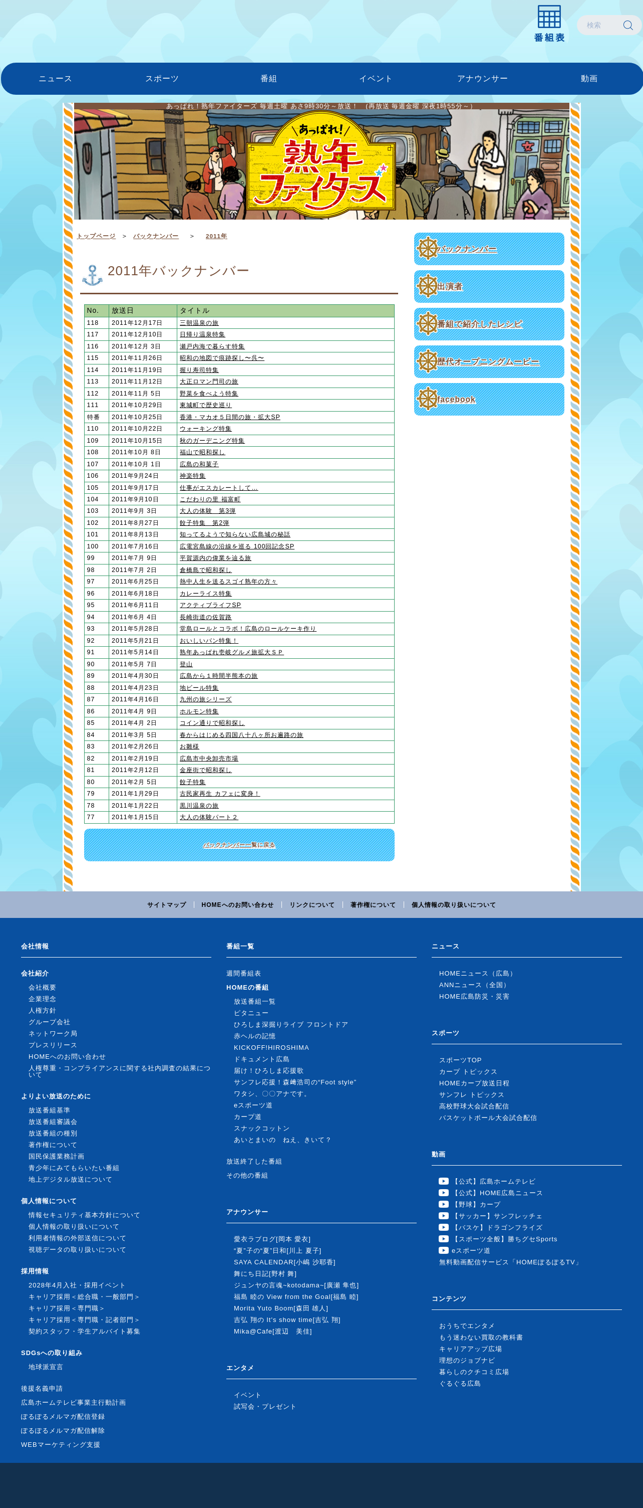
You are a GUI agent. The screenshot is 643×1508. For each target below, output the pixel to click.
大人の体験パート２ (209, 817)
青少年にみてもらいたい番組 (74, 1168)
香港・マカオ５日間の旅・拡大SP (230, 417)
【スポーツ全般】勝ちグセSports (505, 1239)
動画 (589, 78)
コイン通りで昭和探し (212, 722)
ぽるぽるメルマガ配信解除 (63, 1430)
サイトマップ (166, 904)
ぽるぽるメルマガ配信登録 (63, 1416)
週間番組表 (243, 973)
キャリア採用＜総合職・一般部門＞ (85, 1296)
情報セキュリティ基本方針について (85, 1215)
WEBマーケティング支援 (61, 1444)
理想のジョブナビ (467, 1360)
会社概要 (43, 987)
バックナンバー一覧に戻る (239, 845)
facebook (456, 399)
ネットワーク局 (53, 1033)
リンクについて (312, 904)
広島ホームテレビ (53, 25)
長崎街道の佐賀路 (206, 617)
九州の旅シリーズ (206, 699)
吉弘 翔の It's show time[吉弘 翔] (287, 1319)
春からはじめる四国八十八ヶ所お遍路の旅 (241, 734)
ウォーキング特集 (206, 428)
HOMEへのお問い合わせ (238, 904)
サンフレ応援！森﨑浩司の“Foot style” (295, 1082)
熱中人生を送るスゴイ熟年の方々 (228, 581)
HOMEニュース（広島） (478, 973)
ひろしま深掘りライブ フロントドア (291, 1024)
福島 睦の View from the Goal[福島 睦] (296, 1296)
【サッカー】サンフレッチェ (497, 1216)
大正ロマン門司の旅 (209, 381)
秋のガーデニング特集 (212, 440)
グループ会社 (50, 1022)
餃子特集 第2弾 (204, 522)
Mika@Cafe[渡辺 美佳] (273, 1331)
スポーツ (162, 78)
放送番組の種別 (53, 1133)
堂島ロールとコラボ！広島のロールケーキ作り (248, 628)
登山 (186, 664)
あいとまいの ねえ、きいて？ (283, 1140)
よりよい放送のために (56, 1096)
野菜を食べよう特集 (209, 393)
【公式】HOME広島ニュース (497, 1193)
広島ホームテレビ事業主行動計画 (73, 1402)
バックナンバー (467, 249)
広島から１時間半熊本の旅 (219, 675)
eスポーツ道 (253, 1105)
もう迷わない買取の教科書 (481, 1337)
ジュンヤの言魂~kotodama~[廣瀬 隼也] (296, 1285)
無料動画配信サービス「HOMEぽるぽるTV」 (510, 1262)
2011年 (216, 236)
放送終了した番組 (254, 1161)
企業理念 (43, 999)
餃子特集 (193, 782)
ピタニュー (251, 1013)
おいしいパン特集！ (209, 640)
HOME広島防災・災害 (474, 996)
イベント (376, 78)
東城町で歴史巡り (206, 405)
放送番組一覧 (255, 1001)
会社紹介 (35, 973)
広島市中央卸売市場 (209, 758)
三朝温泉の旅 (199, 322)
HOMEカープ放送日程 (474, 1083)
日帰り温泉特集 (202, 334)
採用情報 (35, 1271)
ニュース (56, 78)
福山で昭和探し (202, 452)
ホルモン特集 (199, 711)
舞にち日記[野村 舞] (265, 1273)
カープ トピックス (468, 1071)
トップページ (96, 236)
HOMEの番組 (247, 987)
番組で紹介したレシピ (479, 324)
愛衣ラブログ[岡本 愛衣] (272, 1239)
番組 (268, 78)
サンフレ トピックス (472, 1094)
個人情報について (49, 1201)
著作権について (373, 904)
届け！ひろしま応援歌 (269, 1070)
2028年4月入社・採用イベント (77, 1285)
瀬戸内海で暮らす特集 (212, 346)
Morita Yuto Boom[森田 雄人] (281, 1308)
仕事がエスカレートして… (219, 487)
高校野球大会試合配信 (474, 1106)
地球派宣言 (46, 1367)
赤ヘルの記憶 (255, 1036)
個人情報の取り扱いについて (454, 904)
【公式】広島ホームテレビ (494, 1181)
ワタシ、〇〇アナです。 (272, 1093)
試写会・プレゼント (265, 1406)
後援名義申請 (42, 1388)
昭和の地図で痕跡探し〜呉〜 (222, 357)
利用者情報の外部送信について (78, 1238)
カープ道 (248, 1116)
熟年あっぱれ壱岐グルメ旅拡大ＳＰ (232, 652)
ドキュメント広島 (262, 1059)
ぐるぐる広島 (460, 1383)
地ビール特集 (199, 687)
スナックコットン (262, 1128)
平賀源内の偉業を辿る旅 (215, 557)
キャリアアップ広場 (470, 1349)
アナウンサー (482, 78)
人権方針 (43, 1010)
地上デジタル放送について (71, 1179)
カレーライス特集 (206, 593)
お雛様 (189, 746)
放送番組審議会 (53, 1121)
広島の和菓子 (199, 464)
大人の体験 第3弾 (208, 510)
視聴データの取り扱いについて (78, 1249)
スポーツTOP (460, 1060)
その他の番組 (247, 1175)
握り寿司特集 (199, 369)
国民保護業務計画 (57, 1156)
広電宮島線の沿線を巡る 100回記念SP (237, 546)
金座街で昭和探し (206, 770)
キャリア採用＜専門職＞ (67, 1308)
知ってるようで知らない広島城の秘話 (235, 534)
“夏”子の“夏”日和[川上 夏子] (278, 1250)
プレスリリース (53, 1045)
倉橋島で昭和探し (206, 570)
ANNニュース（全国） (474, 985)
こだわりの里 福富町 (210, 499)
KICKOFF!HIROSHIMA (271, 1047)
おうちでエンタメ (467, 1326)
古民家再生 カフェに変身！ (220, 793)
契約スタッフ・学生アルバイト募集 (85, 1331)
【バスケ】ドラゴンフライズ (497, 1227)
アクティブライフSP (210, 605)
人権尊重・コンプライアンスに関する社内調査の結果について (120, 1071)
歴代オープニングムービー (488, 361)
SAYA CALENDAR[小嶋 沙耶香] (285, 1262)
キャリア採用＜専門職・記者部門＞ (85, 1319)
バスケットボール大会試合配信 (488, 1117)
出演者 (450, 286)
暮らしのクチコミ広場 (474, 1372)
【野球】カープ (476, 1204)
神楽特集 (193, 475)
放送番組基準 (50, 1110)
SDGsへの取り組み (52, 1353)
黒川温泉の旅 (199, 805)
